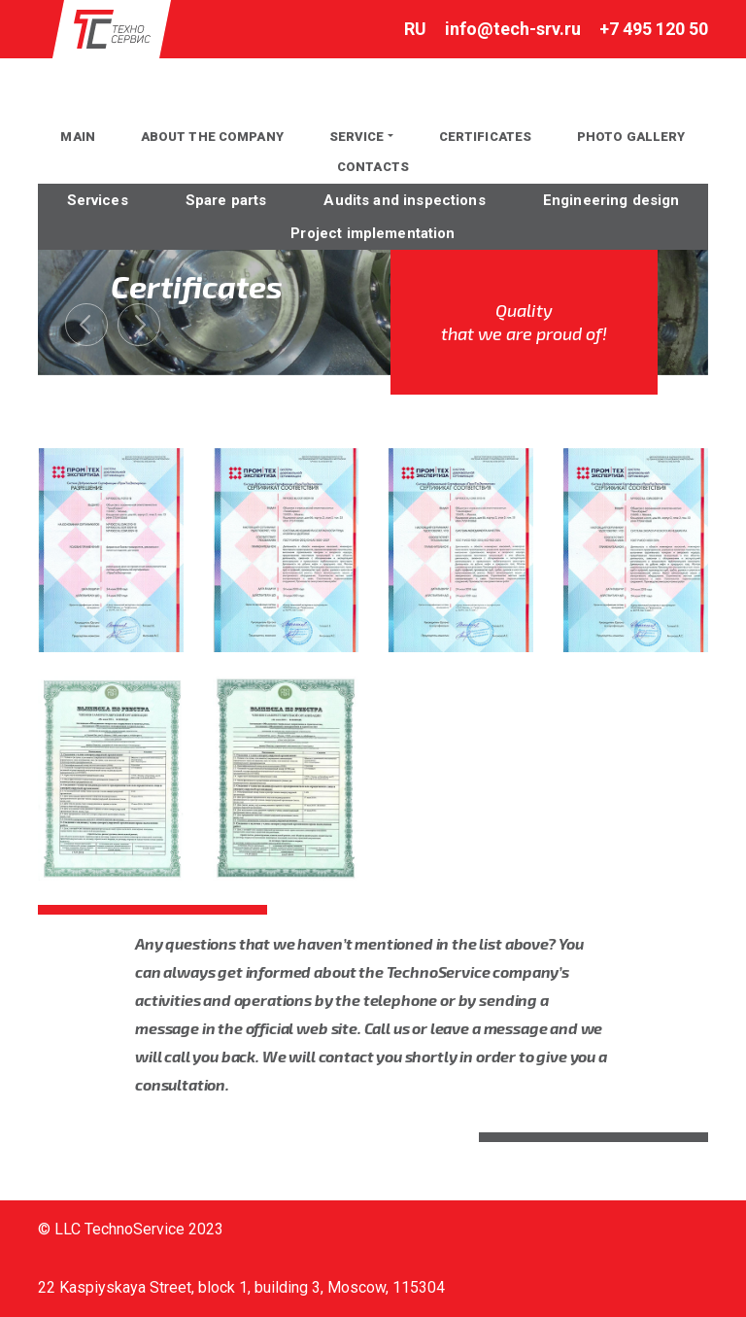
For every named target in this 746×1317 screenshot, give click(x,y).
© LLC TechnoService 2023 (130, 1229)
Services (97, 200)
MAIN (77, 136)
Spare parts (226, 200)
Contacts (373, 166)
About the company (212, 136)
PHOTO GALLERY (631, 136)
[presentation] (86, 324)
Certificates (485, 136)
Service (357, 136)
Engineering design (611, 200)
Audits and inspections (404, 200)
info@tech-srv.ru (513, 28)
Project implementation (372, 233)
